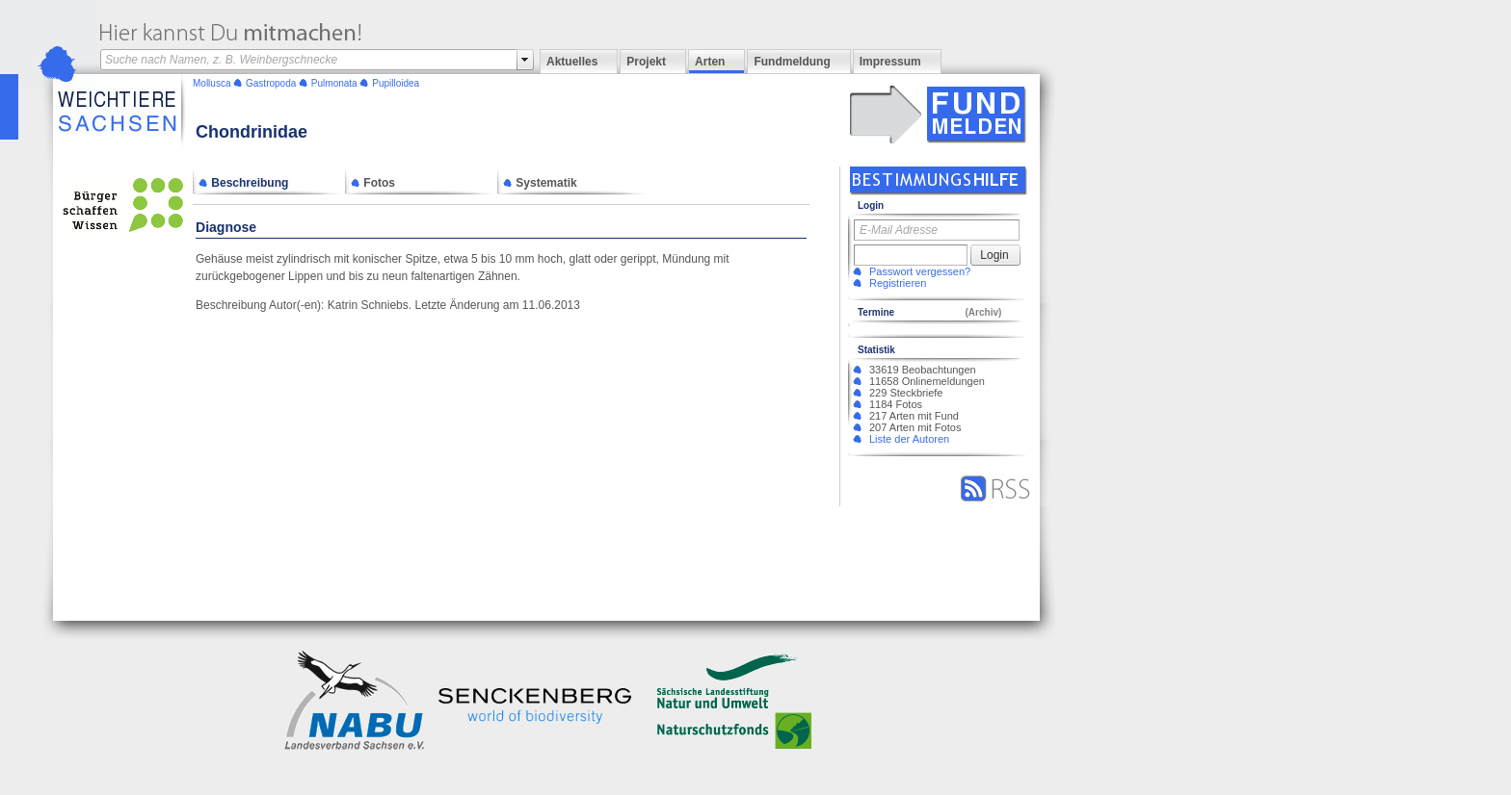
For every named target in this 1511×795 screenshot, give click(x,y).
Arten (710, 61)
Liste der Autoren (909, 439)
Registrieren (897, 283)
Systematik (540, 183)
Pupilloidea (395, 83)
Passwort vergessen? (919, 271)
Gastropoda (271, 83)
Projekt (646, 61)
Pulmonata (334, 83)
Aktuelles (571, 61)
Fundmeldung (792, 61)
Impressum (890, 61)
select (525, 59)
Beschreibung (243, 183)
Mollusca (211, 83)
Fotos (373, 183)
